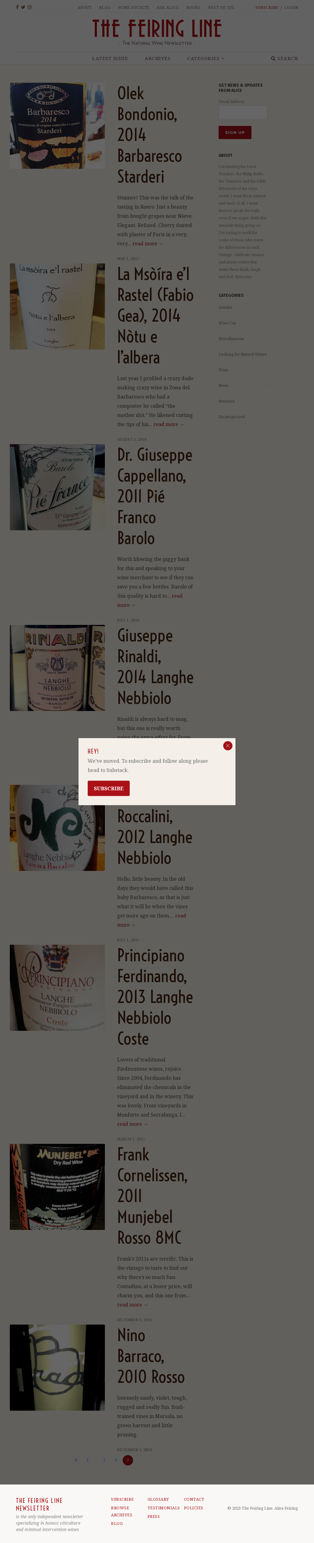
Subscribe (109, 788)
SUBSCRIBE (122, 1499)
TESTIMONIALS (159, 1508)
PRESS (153, 1516)
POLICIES (193, 1508)
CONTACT (194, 1499)
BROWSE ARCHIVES (121, 1511)
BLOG (117, 1523)
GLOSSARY (158, 1499)
